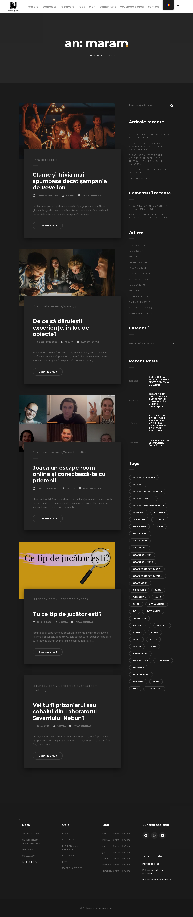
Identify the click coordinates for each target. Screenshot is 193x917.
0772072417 (31, 862)
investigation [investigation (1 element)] (153, 611)
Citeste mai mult (47, 225)
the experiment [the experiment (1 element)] (141, 675)
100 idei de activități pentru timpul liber (149, 207)
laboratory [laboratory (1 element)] (139, 618)
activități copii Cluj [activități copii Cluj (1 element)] (143, 498)
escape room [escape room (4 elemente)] (140, 541)
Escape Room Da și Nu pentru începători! (147, 171)
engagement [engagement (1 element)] (139, 527)
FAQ (64, 862)
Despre (33, 6)
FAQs (82, 6)
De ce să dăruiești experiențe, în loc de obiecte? (61, 327)
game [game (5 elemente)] (158, 597)
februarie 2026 (138, 245)
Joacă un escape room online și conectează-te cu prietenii (69, 474)
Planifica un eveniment (70, 848)
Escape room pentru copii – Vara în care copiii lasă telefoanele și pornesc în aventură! (146, 160)
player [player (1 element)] (154, 632)
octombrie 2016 (138, 308)
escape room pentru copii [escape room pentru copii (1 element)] (147, 569)
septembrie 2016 (139, 313)
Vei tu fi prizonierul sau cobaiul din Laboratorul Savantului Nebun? (65, 711)
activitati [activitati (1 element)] (138, 484)
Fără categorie (45, 159)
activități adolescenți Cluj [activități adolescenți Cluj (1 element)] (147, 491)
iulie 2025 (135, 251)
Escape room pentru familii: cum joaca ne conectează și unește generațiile (147, 146)
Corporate (49, 6)
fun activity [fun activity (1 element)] (139, 597)
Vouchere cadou (132, 6)
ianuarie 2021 (137, 268)
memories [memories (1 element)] (162, 625)
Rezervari (68, 856)
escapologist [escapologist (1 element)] (140, 583)
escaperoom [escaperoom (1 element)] (139, 548)
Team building (75, 452)
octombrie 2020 (139, 279)
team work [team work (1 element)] (163, 660)
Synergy (70, 306)
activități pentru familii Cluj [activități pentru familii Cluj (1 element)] (148, 505)
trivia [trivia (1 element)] (156, 682)
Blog (92, 6)
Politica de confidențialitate (156, 880)
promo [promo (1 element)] (136, 639)
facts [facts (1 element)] (158, 590)
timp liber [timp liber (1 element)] (138, 682)
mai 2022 (134, 256)
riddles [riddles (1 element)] (137, 646)
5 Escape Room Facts (142, 178)
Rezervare (68, 6)
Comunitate (108, 6)
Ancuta (70, 195)
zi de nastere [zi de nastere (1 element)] (154, 689)
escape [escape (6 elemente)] (159, 527)
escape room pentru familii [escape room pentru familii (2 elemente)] (147, 576)
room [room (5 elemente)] (153, 646)
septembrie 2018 (139, 296)
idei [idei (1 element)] (134, 611)
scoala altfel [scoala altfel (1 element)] (140, 653)
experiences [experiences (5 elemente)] (139, 590)
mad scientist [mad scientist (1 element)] (140, 625)
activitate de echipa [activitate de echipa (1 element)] (144, 477)
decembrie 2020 (138, 273)
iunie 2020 (135, 285)
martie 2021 (136, 262)
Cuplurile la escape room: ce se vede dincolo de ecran (150, 136)
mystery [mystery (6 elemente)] (137, 632)
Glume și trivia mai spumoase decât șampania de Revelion (70, 181)
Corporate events (47, 306)
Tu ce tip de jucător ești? (67, 614)
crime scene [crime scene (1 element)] (139, 520)
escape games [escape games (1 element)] (140, 534)
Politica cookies (150, 864)
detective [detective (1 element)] (160, 520)
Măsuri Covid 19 (72, 868)
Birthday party (45, 599)
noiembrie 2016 (138, 302)
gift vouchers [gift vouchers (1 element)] (156, 604)
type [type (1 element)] (135, 689)
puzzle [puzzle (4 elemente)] (153, 639)
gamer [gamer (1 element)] (136, 604)
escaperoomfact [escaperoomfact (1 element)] (142, 555)
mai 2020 (134, 290)
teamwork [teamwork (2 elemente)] (138, 668)
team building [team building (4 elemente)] (140, 660)
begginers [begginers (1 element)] (159, 512)
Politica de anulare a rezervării (152, 872)
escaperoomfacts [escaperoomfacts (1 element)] (143, 562)
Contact (153, 6)
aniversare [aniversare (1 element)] (139, 512)
